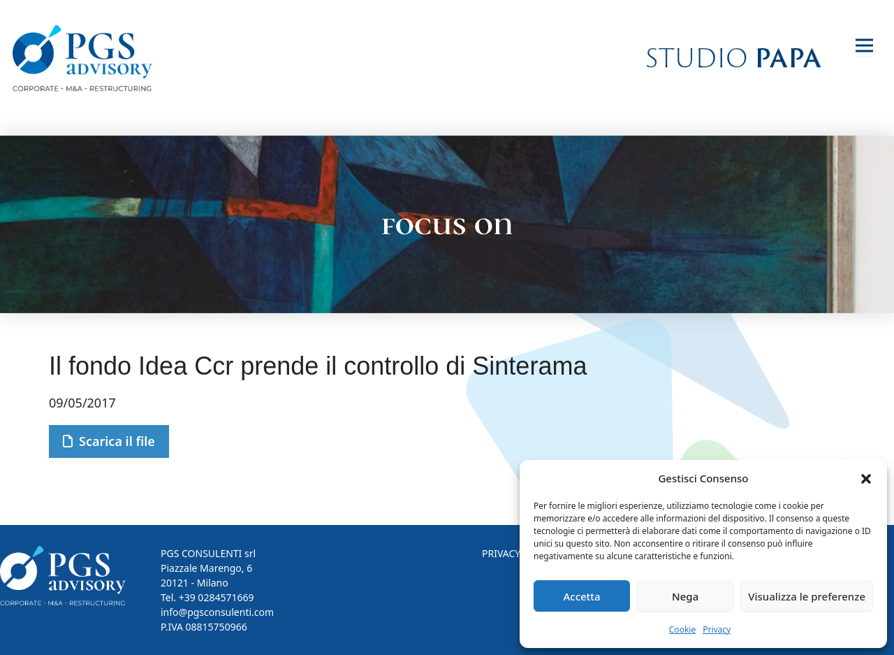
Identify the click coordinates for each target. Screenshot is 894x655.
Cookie (682, 629)
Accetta (581, 596)
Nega (685, 596)
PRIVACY (501, 553)
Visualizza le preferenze (806, 596)
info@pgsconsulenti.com (217, 612)
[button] (866, 478)
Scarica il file (109, 441)
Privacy (717, 629)
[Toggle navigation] (864, 46)
